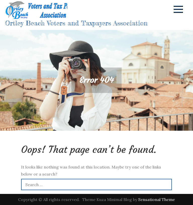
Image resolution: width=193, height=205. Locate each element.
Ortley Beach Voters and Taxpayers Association (76, 23)
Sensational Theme (156, 199)
